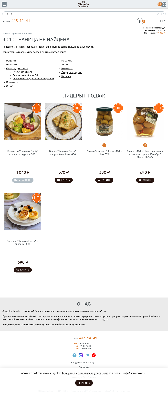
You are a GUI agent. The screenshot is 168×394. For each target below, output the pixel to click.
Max (81, 355)
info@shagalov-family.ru (84, 363)
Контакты (12, 82)
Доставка (84, 367)
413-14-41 (16, 21)
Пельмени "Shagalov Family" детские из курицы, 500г (22, 152)
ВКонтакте (74, 355)
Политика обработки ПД (25, 75)
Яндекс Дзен (94, 355)
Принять (84, 383)
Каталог (66, 76)
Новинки (67, 68)
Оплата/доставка (17, 68)
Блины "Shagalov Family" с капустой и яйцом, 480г (63, 152)
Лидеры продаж (71, 72)
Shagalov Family (84, 4)
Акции (65, 64)
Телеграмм (87, 355)
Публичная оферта (22, 72)
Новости (11, 64)
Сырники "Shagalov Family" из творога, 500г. (23, 242)
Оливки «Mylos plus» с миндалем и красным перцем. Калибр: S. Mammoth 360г (145, 154)
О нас (9, 86)
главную (23, 52)
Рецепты (11, 60)
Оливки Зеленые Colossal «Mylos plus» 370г (104, 152)
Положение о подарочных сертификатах (33, 79)
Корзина (163, 4)
